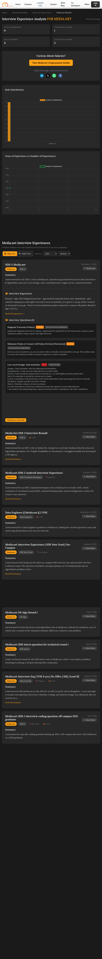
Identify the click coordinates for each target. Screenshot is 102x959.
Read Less (89, 268)
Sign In (95, 4)
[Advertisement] (40, 226)
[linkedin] (42, 76)
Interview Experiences (42, 12)
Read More (89, 437)
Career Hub (41, 4)
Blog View (10, 254)
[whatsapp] (54, 76)
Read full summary (13, 459)
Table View (25, 254)
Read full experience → (14, 313)
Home (4, 12)
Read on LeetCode (16, 420)
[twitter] (48, 76)
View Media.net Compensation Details (51, 62)
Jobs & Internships (20, 12)
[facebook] (60, 76)
